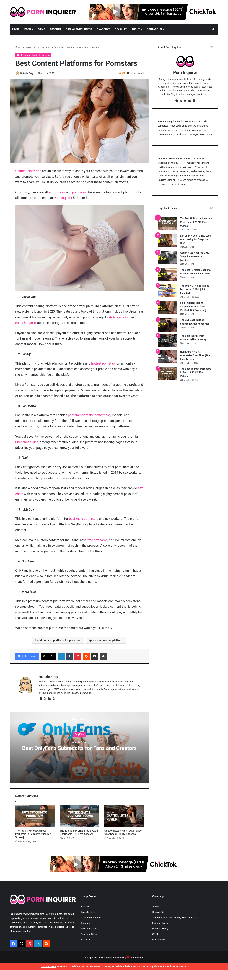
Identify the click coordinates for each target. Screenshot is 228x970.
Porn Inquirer (63, 198)
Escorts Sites (88, 912)
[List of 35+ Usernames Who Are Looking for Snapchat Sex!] (167, 240)
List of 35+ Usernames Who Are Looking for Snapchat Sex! (195, 239)
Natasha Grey (28, 73)
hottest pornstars (103, 363)
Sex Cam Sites (89, 934)
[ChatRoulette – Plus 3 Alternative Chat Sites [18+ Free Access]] (124, 816)
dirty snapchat (119, 317)
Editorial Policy (160, 928)
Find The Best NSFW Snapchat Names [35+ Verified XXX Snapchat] (193, 306)
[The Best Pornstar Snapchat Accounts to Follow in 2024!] (167, 274)
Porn (27, 29)
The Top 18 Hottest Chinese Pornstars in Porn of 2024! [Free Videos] (33, 834)
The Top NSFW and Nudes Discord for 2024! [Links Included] (194, 289)
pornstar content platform (106, 640)
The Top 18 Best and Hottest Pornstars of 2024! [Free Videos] (196, 222)
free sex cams (97, 540)
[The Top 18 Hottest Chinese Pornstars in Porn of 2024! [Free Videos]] (35, 816)
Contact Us (154, 29)
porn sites (79, 192)
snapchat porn (25, 323)
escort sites (56, 192)
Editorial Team (160, 923)
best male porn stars (83, 519)
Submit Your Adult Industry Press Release (174, 917)
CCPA (155, 934)
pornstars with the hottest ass (89, 415)
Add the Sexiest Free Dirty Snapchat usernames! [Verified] (194, 256)
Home (15, 29)
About (136, 29)
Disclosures (158, 939)
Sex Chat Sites (89, 928)
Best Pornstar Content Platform (42, 47)
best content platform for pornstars (58, 640)
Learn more (206, 134)
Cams (41, 29)
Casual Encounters (79, 29)
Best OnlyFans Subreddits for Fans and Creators (79, 748)
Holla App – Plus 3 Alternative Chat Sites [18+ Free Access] (195, 355)
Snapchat (103, 29)
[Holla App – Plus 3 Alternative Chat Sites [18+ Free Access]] (167, 356)
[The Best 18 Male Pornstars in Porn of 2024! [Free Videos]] (167, 373)
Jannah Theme (48, 966)
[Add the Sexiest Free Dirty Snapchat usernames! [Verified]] (167, 257)
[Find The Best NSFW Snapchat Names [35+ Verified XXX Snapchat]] (167, 307)
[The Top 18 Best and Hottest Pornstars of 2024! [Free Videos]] (167, 223)
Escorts (55, 29)
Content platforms (28, 171)
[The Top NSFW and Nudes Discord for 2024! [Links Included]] (167, 290)
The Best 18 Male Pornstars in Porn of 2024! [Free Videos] (195, 372)
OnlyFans (79, 734)
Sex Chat (121, 29)
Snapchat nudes (26, 442)
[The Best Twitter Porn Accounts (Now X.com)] (167, 340)
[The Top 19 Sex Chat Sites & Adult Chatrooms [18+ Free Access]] (79, 816)
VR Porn (85, 939)
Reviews (85, 906)
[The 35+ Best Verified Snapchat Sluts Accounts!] (167, 325)
